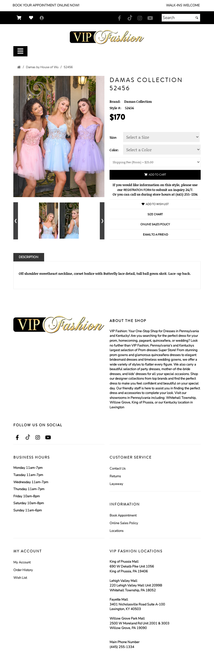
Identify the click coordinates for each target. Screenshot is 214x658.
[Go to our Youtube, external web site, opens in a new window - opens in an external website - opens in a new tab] (150, 18)
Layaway (116, 484)
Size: (113, 137)
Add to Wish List (155, 204)
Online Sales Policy (124, 523)
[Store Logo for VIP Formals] (107, 37)
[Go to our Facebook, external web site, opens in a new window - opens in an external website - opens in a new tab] (119, 18)
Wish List (20, 577)
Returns (115, 476)
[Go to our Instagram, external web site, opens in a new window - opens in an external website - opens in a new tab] (140, 18)
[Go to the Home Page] (19, 67)
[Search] (181, 18)
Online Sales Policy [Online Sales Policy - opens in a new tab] (155, 224)
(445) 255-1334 (122, 647)
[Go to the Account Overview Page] (42, 18)
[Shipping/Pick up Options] (155, 162)
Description (28, 257)
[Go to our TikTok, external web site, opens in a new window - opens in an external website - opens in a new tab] (129, 18)
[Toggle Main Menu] (20, 51)
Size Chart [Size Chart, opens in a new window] (155, 214)
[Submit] (197, 18)
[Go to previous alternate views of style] (15, 220)
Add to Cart (155, 175)
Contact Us (117, 468)
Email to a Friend (155, 235)
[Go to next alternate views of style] (102, 220)
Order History (23, 570)
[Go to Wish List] (32, 18)
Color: (114, 150)
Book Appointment (123, 515)
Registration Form (137, 190)
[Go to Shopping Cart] (20, 18)
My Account (22, 562)
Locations (116, 531)
